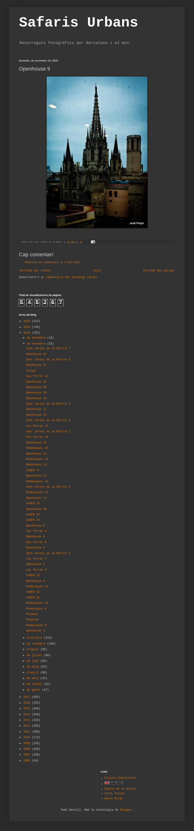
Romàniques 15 (37, 448)
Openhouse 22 (36, 365)
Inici (97, 270)
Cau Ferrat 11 (37, 426)
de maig (33, 666)
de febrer (35, 684)
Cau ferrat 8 (36, 542)
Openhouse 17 (36, 409)
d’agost (33, 649)
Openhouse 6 (35, 547)
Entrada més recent (35, 270)
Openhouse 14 (36, 453)
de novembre (37, 343)
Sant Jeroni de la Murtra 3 (48, 420)
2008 (27, 749)
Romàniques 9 (36, 608)
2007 (27, 754)
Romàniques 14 (37, 459)
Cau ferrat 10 (37, 437)
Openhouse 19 (36, 392)
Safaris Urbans (78, 23)
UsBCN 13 (33, 575)
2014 (27, 714)
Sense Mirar (113, 798)
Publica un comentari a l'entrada (52, 262)
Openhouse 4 (35, 581)
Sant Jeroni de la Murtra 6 (48, 359)
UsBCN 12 (33, 592)
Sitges (31, 370)
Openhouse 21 (36, 382)
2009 (27, 743)
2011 (27, 732)
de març (33, 678)
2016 (27, 703)
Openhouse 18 (36, 398)
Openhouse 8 (35, 536)
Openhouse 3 (35, 630)
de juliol (35, 655)
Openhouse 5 (35, 564)
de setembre (37, 643)
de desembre (37, 338)
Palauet (32, 614)
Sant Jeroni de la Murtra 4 (48, 404)
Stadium (32, 619)
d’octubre (35, 638)
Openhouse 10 (36, 509)
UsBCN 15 (33, 514)
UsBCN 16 (33, 503)
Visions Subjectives (120, 778)
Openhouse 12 (36, 475)
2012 (27, 726)
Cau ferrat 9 (36, 531)
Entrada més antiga (158, 270)
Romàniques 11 (37, 586)
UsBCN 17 (33, 470)
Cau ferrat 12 (37, 376)
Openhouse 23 (36, 354)
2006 (27, 760)
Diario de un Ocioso (120, 789)
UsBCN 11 (33, 597)
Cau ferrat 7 (36, 559)
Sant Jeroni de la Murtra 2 (48, 431)
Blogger (126, 810)
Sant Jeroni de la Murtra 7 (48, 348)
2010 (27, 737)
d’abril (33, 672)
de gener (34, 690)
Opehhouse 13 (36, 464)
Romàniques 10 (37, 603)
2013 (27, 720)
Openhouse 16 (36, 415)
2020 (27, 321)
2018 (27, 333)
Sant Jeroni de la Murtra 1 (48, 553)
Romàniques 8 (36, 625)
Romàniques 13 (37, 481)
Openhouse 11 (36, 498)
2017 (27, 697)
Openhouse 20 (36, 387)
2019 (27, 327)
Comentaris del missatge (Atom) (71, 277)
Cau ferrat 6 (36, 570)
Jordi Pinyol (114, 793)
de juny (33, 661)
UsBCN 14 (33, 520)
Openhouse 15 (36, 442)
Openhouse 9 (35, 525)
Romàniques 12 (37, 492)
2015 (27, 708)
